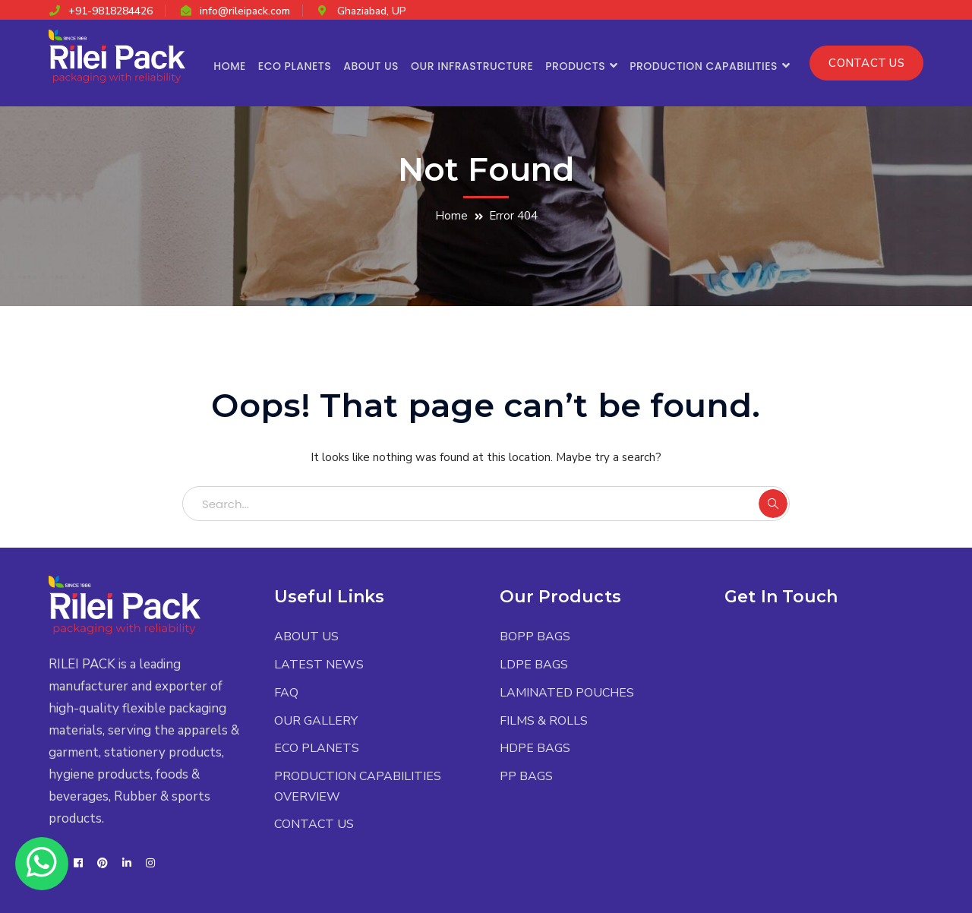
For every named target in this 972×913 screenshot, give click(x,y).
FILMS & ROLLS (544, 720)
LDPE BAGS (534, 664)
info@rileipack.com (245, 11)
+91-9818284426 (110, 11)
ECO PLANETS (316, 748)
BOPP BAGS (535, 636)
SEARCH (773, 503)
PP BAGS (526, 776)
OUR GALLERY (316, 720)
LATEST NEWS (319, 664)
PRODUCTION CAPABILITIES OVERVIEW (357, 786)
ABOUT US (306, 636)
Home (451, 215)
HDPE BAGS (535, 748)
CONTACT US (866, 63)
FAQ (286, 692)
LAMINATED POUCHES (567, 692)
